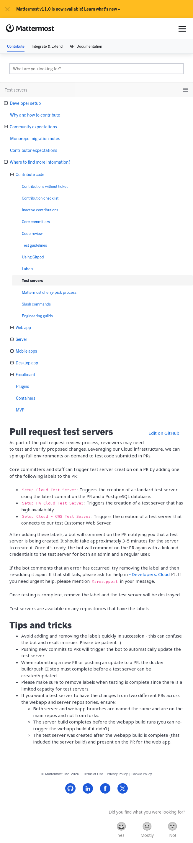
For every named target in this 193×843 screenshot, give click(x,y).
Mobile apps (26, 351)
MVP (20, 409)
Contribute (15, 46)
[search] (96, 68)
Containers (25, 398)
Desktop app (26, 362)
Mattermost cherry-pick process (49, 292)
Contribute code (29, 174)
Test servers (32, 280)
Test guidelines (34, 245)
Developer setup (25, 103)
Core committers (36, 221)
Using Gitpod (33, 256)
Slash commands (36, 303)
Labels (27, 268)
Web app (23, 327)
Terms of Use (93, 773)
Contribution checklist (40, 197)
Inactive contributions (40, 209)
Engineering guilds (37, 315)
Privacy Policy (117, 773)
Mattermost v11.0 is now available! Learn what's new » (68, 8)
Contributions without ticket (45, 186)
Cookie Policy (142, 773)
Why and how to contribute (35, 114)
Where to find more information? (39, 162)
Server (21, 339)
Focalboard (25, 374)
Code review (32, 233)
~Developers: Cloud (149, 574)
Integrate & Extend (47, 46)
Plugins (22, 386)
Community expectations (33, 126)
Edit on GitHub (163, 433)
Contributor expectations (33, 150)
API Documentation (86, 46)
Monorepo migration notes (35, 138)
